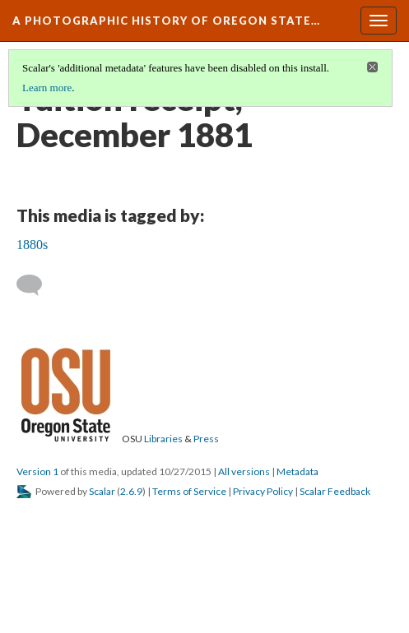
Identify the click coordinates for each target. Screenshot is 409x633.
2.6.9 (131, 491)
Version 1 (37, 471)
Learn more (47, 87)
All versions (244, 471)
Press (206, 438)
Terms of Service (189, 491)
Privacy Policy (263, 491)
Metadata (297, 471)
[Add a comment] (36, 285)
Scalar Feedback (335, 491)
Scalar (102, 491)
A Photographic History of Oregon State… (166, 20)
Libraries (163, 438)
